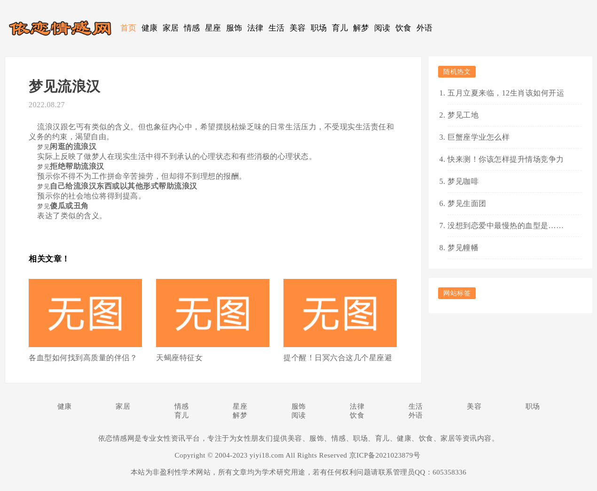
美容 (298, 28)
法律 (255, 28)
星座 (213, 28)
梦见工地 (463, 115)
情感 (192, 28)
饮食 (403, 28)
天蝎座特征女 (179, 358)
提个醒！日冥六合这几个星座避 (337, 358)
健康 (149, 28)
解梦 (361, 28)
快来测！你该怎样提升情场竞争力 (506, 159)
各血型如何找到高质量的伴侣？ (83, 358)
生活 (276, 28)
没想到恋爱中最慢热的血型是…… (506, 226)
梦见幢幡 (463, 248)
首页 (128, 28)
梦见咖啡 (463, 181)
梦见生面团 (467, 203)
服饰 (234, 28)
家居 (171, 28)
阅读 (382, 28)
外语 (424, 28)
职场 (319, 28)
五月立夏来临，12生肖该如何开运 (506, 93)
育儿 (340, 28)
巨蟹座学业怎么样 (479, 137)
